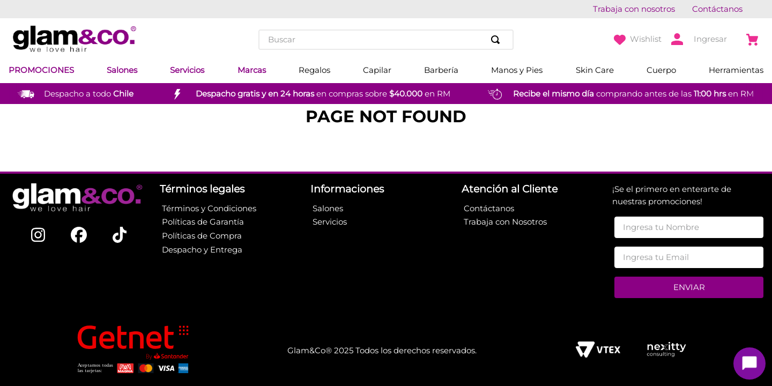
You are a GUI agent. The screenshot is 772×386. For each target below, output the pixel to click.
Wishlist (646, 39)
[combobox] (385, 39)
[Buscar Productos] (497, 40)
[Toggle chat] (749, 363)
